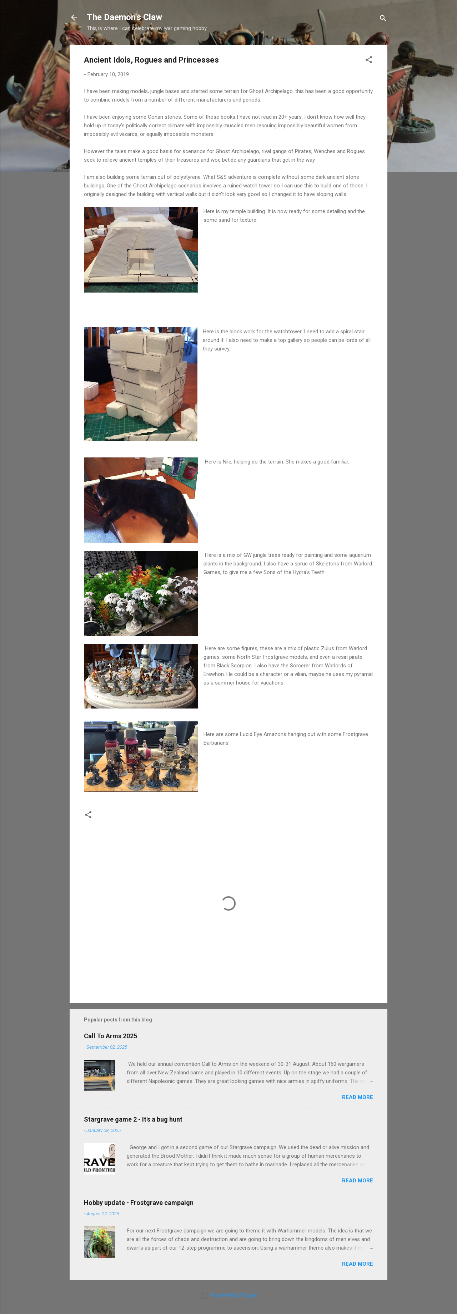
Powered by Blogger (228, 1295)
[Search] (383, 19)
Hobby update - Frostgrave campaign (139, 1202)
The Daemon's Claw (124, 17)
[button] (369, 61)
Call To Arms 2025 (110, 1036)
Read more (357, 1097)
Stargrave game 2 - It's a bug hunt (133, 1119)
